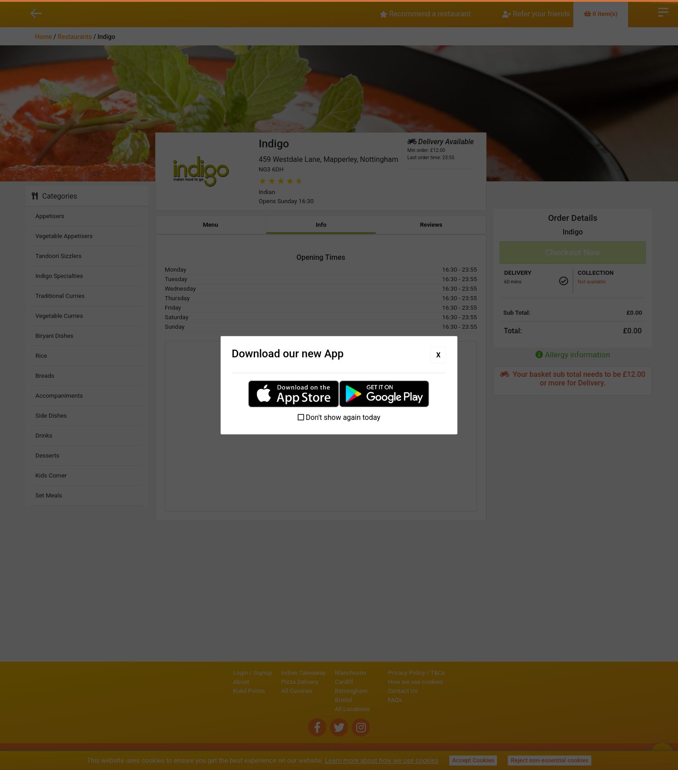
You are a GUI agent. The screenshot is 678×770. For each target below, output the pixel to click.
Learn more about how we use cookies (381, 760)
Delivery (517, 272)
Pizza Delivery (269, 681)
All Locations (321, 709)
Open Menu (663, 11)
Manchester (320, 672)
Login (209, 672)
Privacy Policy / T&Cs (447, 672)
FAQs (426, 700)
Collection (596, 272)
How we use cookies (446, 681)
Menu (210, 224)
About (210, 681)
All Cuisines (266, 690)
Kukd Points (218, 690)
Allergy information (573, 354)
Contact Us (433, 690)
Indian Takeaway (273, 672)
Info (321, 224)
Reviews (431, 224)
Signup (232, 672)
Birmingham (320, 690)
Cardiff (313, 681)
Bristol (312, 700)
